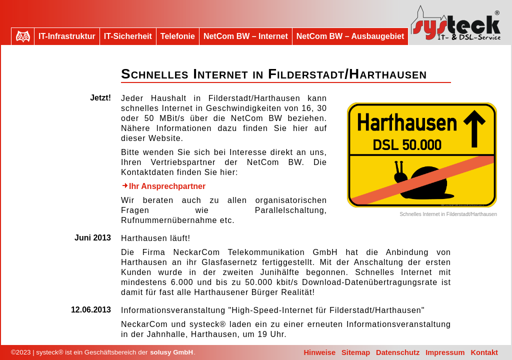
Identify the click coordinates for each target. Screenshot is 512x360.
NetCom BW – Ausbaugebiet (350, 36)
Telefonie (177, 36)
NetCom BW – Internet (246, 36)
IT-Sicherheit (128, 36)
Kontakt (484, 352)
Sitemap (356, 352)
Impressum (445, 352)
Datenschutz (398, 352)
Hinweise (320, 352)
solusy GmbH (171, 352)
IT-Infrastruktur (67, 36)
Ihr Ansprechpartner (164, 186)
